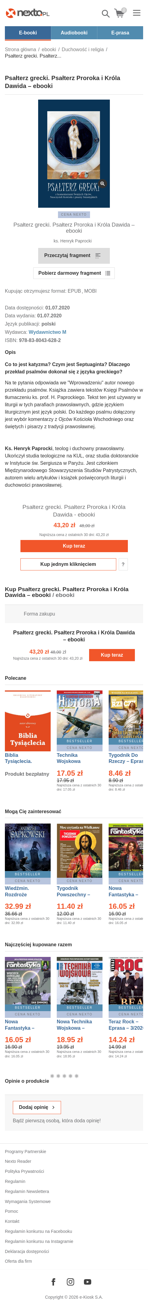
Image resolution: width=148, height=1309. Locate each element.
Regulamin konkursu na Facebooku (38, 1231)
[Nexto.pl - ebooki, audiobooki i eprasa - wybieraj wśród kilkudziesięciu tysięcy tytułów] (28, 13)
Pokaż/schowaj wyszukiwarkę (106, 13)
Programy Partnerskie (25, 1151)
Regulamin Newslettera (27, 1191)
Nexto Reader (18, 1161)
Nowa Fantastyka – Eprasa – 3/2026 (127, 895)
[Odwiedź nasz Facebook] (53, 1282)
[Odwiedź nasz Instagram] (70, 1282)
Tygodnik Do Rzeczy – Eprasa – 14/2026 (128, 762)
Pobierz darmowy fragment (69, 273)
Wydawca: (17, 332)
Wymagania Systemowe (28, 1201)
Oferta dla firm (18, 1261)
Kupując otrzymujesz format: (36, 291)
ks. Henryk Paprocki (73, 240)
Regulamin (15, 1181)
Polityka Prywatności (24, 1171)
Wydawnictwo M (47, 332)
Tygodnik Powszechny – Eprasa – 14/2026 (76, 895)
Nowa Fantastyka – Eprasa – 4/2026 (23, 1028)
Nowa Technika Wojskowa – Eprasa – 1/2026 (75, 1028)
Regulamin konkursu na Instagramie (39, 1241)
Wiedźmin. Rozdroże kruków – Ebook (23, 895)
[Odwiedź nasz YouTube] (87, 1282)
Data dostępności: (25, 307)
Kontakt (12, 1221)
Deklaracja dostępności (27, 1251)
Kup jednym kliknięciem (68, 564)
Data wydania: (21, 315)
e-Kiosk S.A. (91, 1297)
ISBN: (12, 340)
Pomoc (11, 1211)
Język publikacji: (23, 323)
